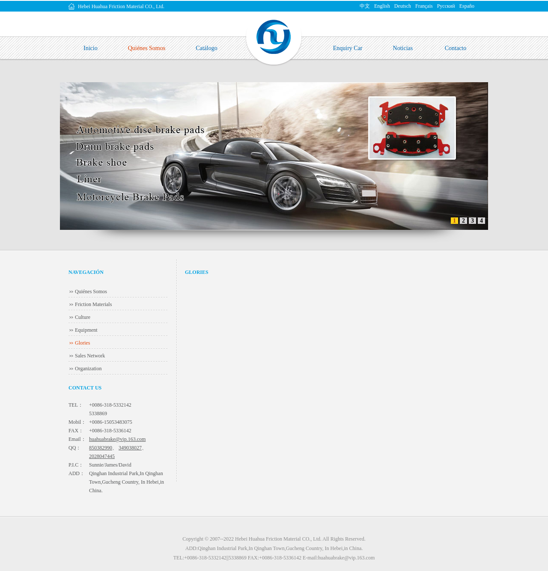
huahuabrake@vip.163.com (117, 439)
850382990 (100, 448)
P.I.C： (75, 465)
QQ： (74, 448)
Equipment (86, 330)
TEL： (75, 405)
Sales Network (90, 356)
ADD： (76, 473)
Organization (88, 369)
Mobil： (77, 422)
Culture (82, 317)
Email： (77, 439)
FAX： (75, 431)
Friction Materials (93, 304)
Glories (82, 343)
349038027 (130, 448)
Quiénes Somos (91, 291)
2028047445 (102, 456)
